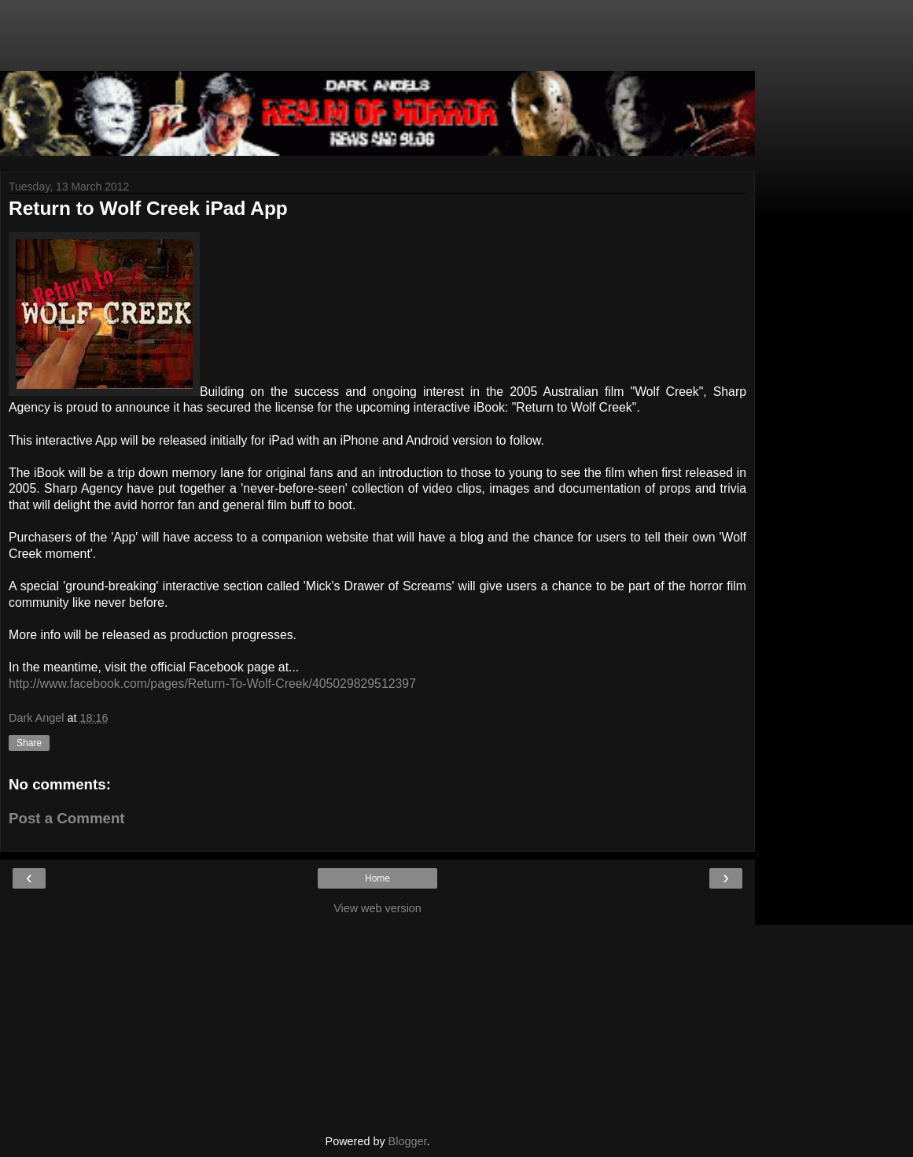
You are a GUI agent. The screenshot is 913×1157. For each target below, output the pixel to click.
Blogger (407, 1141)
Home (377, 878)
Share (29, 743)
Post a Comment (67, 818)
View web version (377, 908)
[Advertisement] (377, 43)
